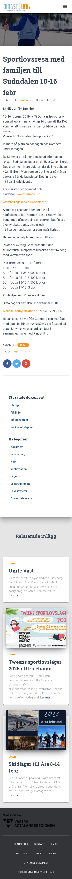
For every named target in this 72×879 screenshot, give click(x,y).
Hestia (22, 871)
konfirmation (19, 469)
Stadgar (16, 405)
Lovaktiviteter (19, 491)
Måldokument (19, 419)
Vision (52, 853)
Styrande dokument (36, 863)
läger (16, 351)
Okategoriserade (21, 498)
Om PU (54, 844)
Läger (23, 345)
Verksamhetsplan (22, 427)
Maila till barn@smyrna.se (20, 311)
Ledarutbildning (21, 483)
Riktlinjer (16, 412)
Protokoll (22, 853)
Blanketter (21, 844)
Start (39, 853)
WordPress (47, 871)
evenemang (18, 454)
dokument (17, 446)
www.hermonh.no (29, 194)
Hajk (13, 461)
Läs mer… (15, 595)
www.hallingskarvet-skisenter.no (24, 202)
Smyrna (26, 351)
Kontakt (39, 844)
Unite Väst (21, 571)
